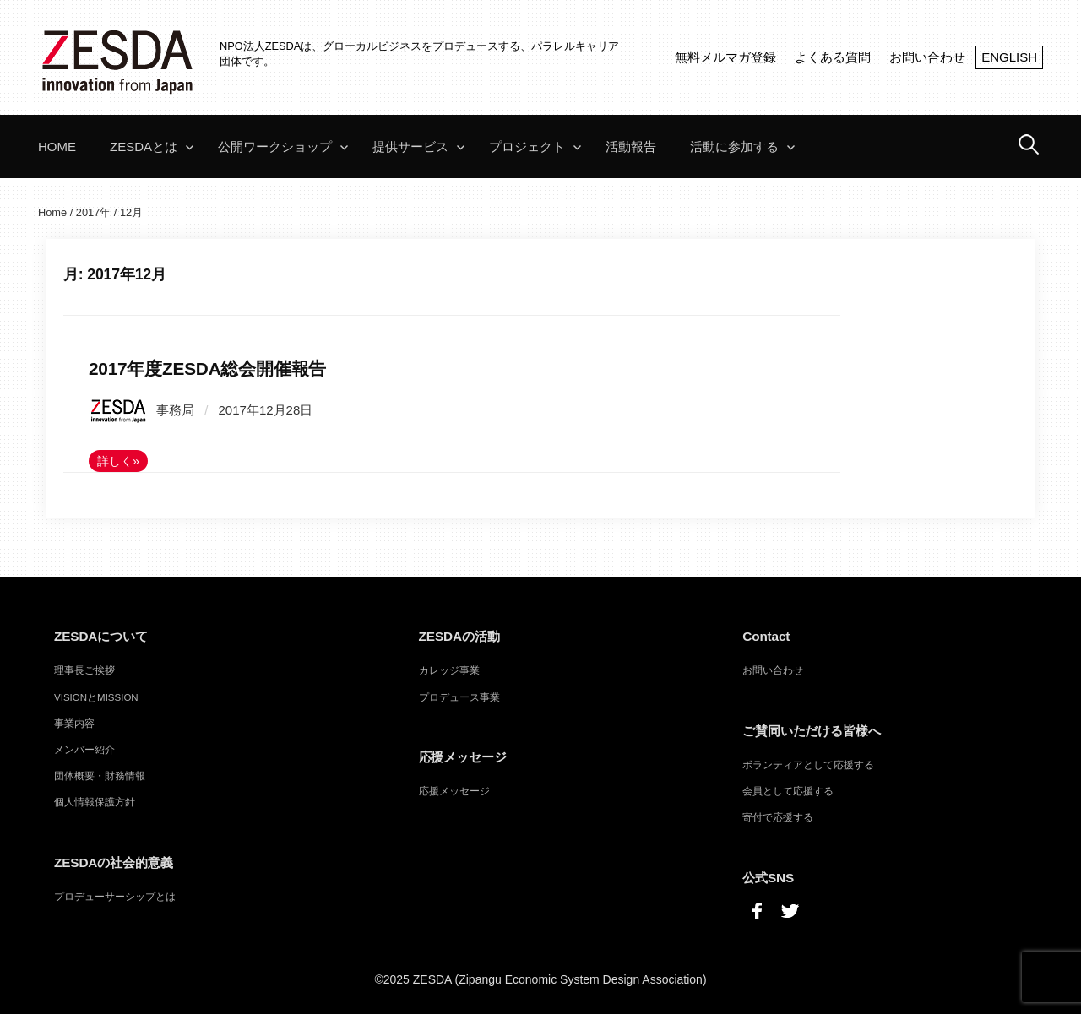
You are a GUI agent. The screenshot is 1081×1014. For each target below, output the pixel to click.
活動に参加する (734, 146)
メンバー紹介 (84, 750)
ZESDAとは (143, 146)
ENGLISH (1009, 57)
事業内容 (74, 723)
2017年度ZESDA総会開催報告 (207, 368)
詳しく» (118, 461)
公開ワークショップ (275, 146)
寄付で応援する (777, 817)
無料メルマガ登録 (725, 57)
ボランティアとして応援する (808, 765)
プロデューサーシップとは (115, 897)
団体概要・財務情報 (99, 776)
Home (57, 146)
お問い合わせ (927, 57)
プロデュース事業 (459, 697)
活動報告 (631, 146)
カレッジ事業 (449, 670)
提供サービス (410, 146)
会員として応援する (788, 791)
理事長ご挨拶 (84, 670)
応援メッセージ (454, 791)
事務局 (141, 410)
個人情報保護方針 (94, 802)
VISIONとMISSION (96, 697)
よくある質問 (833, 57)
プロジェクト (527, 146)
